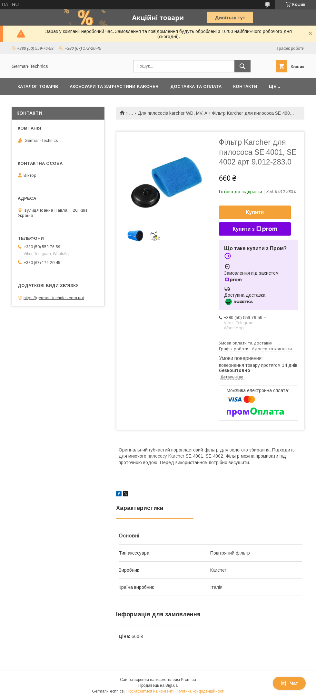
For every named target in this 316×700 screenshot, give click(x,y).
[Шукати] (242, 66)
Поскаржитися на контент (149, 691)
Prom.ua (188, 679)
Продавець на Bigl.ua (158, 685)
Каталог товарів (37, 86)
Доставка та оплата (196, 86)
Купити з (254, 229)
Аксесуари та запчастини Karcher (114, 86)
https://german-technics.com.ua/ (54, 297)
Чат (289, 683)
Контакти (245, 86)
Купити (255, 212)
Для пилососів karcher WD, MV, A (172, 113)
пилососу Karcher (166, 456)
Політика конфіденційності (199, 691)
